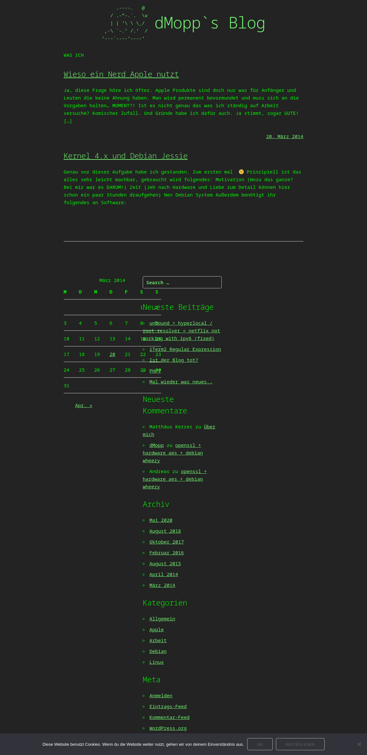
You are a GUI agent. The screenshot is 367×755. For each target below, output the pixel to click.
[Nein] (359, 744)
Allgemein (162, 618)
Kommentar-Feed (169, 717)
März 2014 (162, 585)
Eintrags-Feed (168, 706)
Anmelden (160, 695)
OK (260, 744)
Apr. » (83, 405)
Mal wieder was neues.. (180, 381)
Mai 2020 (160, 520)
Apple (156, 629)
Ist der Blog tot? (173, 360)
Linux (156, 662)
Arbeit (158, 640)
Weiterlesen (300, 744)
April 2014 (163, 574)
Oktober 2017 (166, 541)
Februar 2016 (166, 552)
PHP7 (155, 370)
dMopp (156, 445)
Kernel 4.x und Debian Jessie (126, 155)
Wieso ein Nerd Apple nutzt (121, 74)
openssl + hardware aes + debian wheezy (173, 452)
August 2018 (165, 531)
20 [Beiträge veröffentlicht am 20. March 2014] (112, 354)
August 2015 (165, 563)
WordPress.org (168, 728)
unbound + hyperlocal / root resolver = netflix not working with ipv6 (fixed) (181, 330)
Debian (158, 651)
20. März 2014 (284, 136)
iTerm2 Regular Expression (185, 349)
